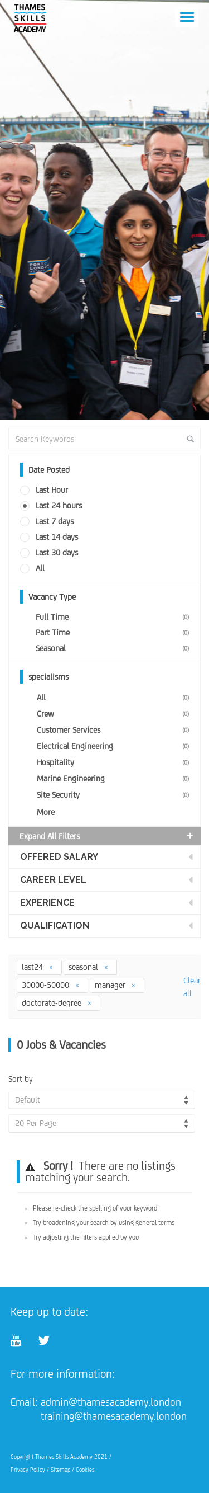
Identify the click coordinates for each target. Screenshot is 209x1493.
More (46, 812)
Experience (47, 902)
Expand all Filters (107, 836)
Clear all (192, 987)
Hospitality (115, 762)
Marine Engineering (115, 778)
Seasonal (114, 648)
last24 (38, 967)
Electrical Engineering (115, 746)
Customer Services (115, 729)
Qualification (54, 925)
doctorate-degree (57, 1002)
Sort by (20, 1079)
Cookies (85, 1469)
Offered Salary (59, 856)
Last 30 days (57, 552)
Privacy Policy (28, 1469)
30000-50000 (51, 985)
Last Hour (52, 489)
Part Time (114, 632)
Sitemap (60, 1469)
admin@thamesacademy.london (111, 1402)
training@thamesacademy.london (114, 1416)
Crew (115, 713)
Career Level (53, 879)
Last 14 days (57, 536)
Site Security (115, 794)
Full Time (114, 616)
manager (115, 985)
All (40, 568)
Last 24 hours (59, 505)
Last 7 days (55, 521)
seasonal (89, 967)
